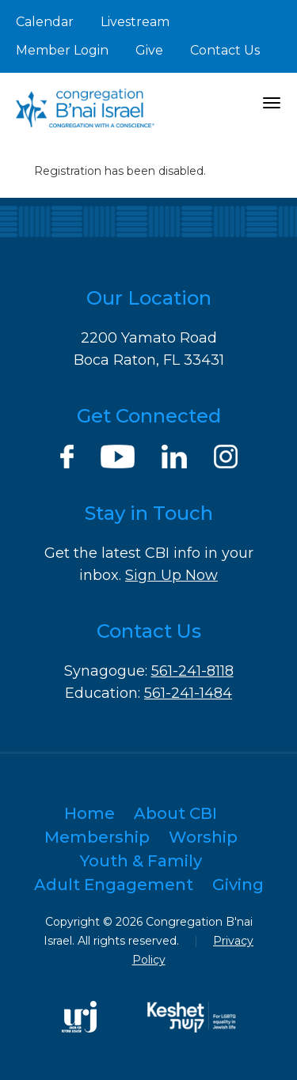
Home (89, 813)
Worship (203, 837)
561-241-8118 (192, 671)
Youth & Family (141, 860)
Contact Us (225, 50)
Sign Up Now (171, 575)
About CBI (175, 813)
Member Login (62, 50)
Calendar (45, 21)
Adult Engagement (113, 884)
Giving (238, 884)
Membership (97, 837)
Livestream (135, 21)
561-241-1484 (188, 693)
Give (149, 50)
